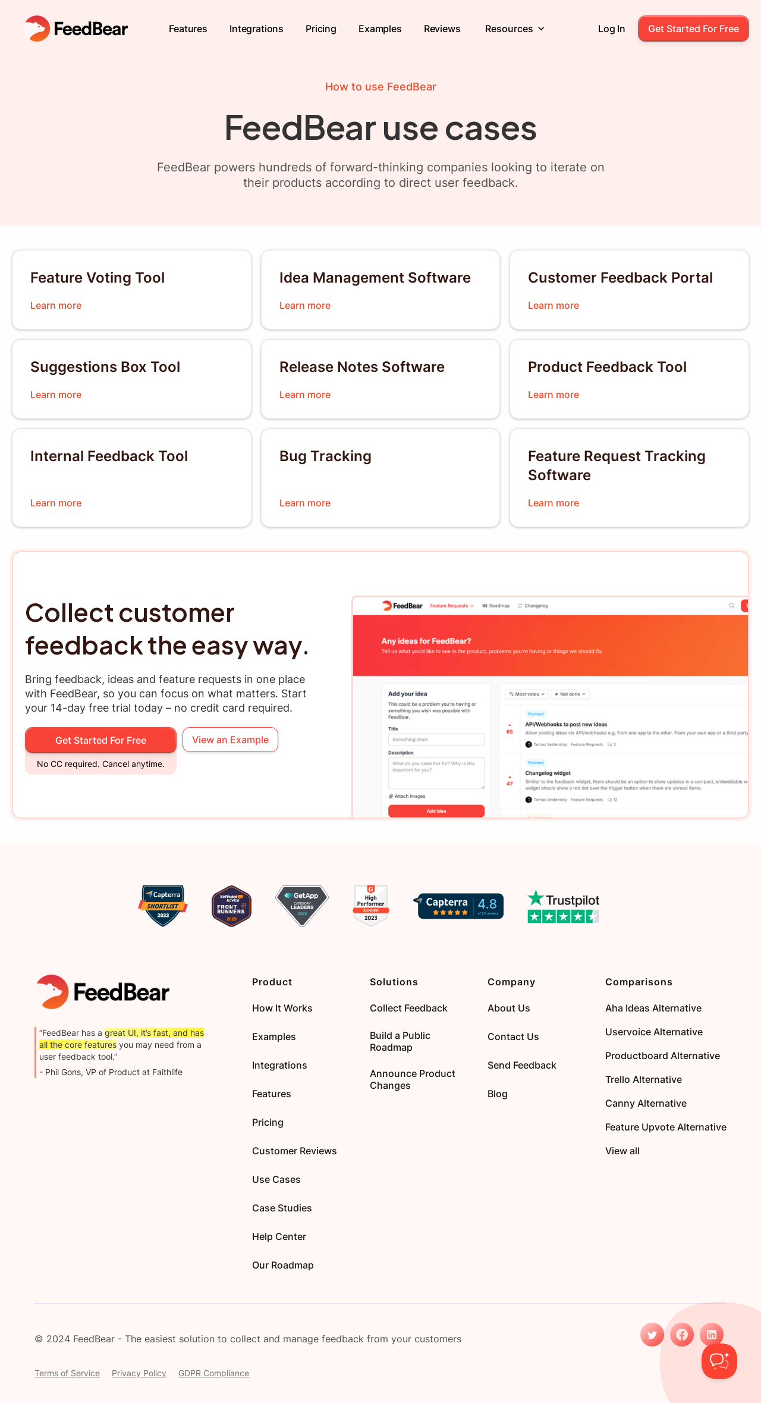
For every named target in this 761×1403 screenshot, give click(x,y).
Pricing (321, 29)
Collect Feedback (409, 1008)
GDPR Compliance (213, 1373)
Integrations (256, 29)
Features (188, 29)
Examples (380, 29)
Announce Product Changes (412, 1079)
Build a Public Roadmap (400, 1041)
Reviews (442, 29)
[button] (515, 28)
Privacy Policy (139, 1373)
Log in (611, 29)
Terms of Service (67, 1373)
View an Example (230, 740)
